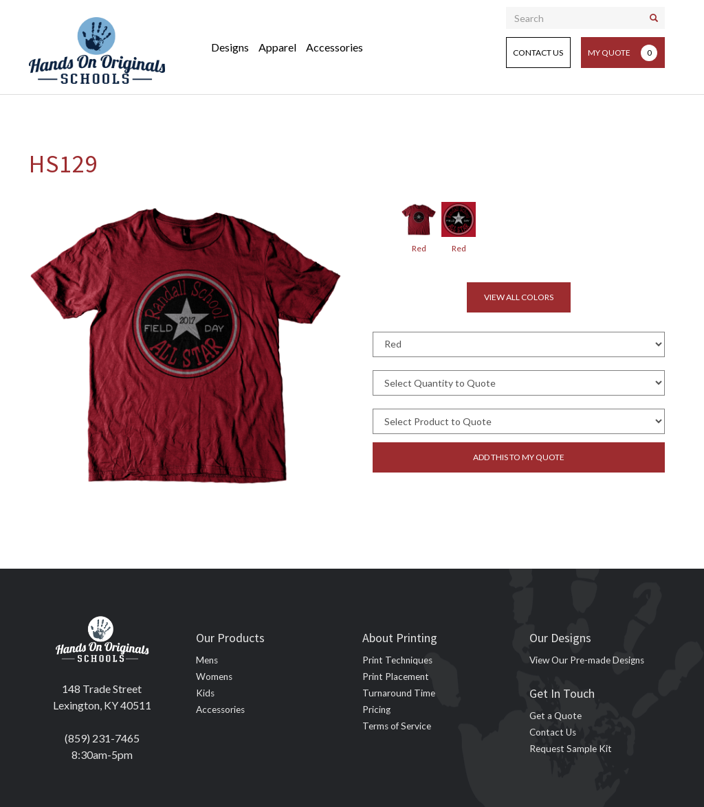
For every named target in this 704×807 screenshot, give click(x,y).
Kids (205, 692)
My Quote (622, 53)
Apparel (277, 47)
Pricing (376, 709)
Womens (214, 676)
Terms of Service (396, 725)
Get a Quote (555, 715)
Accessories (334, 47)
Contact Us (538, 52)
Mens (207, 660)
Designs (230, 47)
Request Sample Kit (570, 748)
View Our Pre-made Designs (586, 660)
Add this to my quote (518, 457)
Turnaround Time (398, 692)
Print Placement (395, 676)
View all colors (518, 297)
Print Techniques (397, 660)
